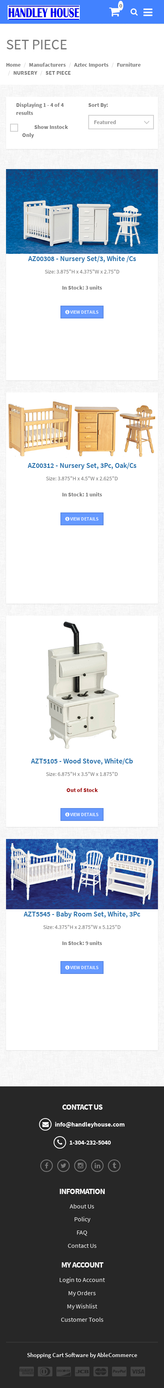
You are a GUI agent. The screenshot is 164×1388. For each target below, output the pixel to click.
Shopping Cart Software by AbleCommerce (82, 1355)
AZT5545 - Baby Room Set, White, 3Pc (82, 914)
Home (13, 64)
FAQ (82, 1232)
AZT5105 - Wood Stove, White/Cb (82, 760)
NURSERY (25, 72)
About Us (82, 1206)
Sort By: (98, 104)
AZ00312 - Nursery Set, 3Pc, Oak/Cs (82, 465)
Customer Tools (82, 1319)
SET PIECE (58, 72)
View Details (82, 312)
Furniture (129, 64)
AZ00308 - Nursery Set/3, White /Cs (82, 258)
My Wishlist (82, 1306)
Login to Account (82, 1280)
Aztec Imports (91, 64)
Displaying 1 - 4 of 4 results (40, 108)
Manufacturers (47, 64)
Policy (82, 1219)
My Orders (82, 1293)
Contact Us (82, 1245)
